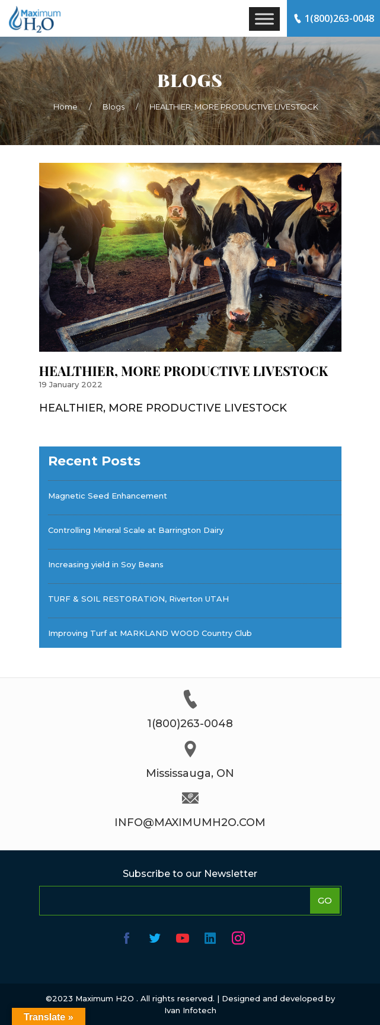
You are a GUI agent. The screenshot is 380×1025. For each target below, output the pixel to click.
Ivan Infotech (190, 1010)
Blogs (113, 106)
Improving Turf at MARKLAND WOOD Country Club (150, 633)
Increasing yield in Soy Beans (106, 564)
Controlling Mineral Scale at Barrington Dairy (135, 530)
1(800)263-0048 (333, 18)
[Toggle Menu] (264, 18)
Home (65, 106)
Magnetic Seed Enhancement (107, 495)
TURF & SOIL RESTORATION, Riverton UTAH (138, 598)
